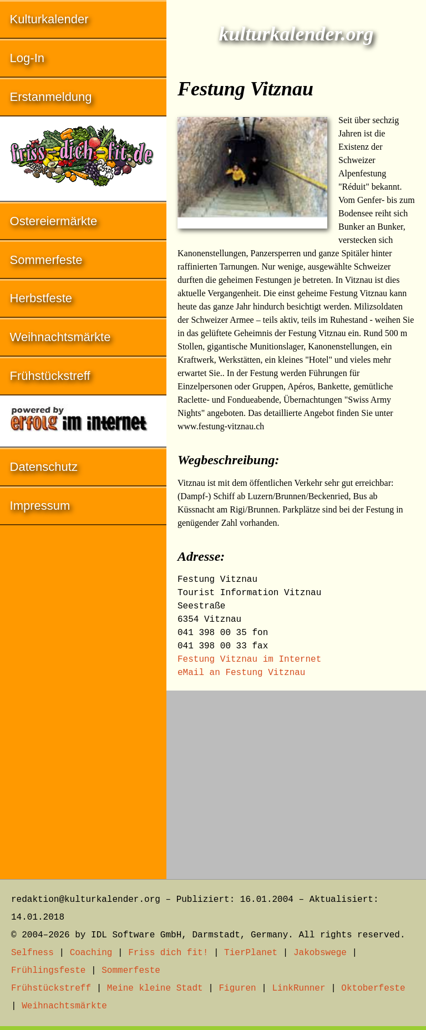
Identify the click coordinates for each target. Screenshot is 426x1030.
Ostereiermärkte (54, 221)
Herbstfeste (41, 298)
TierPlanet (250, 953)
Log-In (27, 58)
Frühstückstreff (50, 376)
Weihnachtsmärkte (60, 337)
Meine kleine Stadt (155, 988)
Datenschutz (44, 467)
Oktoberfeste (373, 988)
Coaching (91, 953)
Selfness (32, 953)
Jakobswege (320, 953)
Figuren (237, 988)
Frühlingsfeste (48, 971)
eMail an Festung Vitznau (241, 673)
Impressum (40, 506)
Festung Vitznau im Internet (249, 659)
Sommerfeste (46, 260)
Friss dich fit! (168, 953)
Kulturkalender (49, 19)
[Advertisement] (296, 779)
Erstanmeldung (51, 97)
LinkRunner (299, 988)
